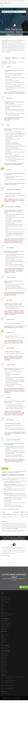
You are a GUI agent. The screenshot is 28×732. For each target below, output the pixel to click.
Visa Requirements (5, 597)
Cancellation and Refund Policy (8, 613)
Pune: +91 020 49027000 (6, 682)
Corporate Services (5, 647)
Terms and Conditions (6, 615)
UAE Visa (3, 668)
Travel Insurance (4, 625)
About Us (3, 605)
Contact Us (3, 606)
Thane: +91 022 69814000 (7, 688)
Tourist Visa (7, 58)
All (2, 58)
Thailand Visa (4, 664)
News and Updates (5, 602)
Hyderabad (3, 642)
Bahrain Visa (4, 657)
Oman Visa (3, 662)
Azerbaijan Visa (4, 655)
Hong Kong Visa (4, 658)
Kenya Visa (3, 660)
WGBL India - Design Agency (13, 698)
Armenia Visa (4, 654)
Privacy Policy (4, 612)
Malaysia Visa (4, 661)
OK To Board (4, 629)
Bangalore (3, 640)
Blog (2, 608)
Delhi (2, 643)
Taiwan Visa (3, 667)
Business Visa (15, 58)
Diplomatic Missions (5, 599)
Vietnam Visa (4, 671)
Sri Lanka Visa (4, 670)
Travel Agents (4, 648)
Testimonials (3, 600)
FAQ (2, 610)
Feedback (3, 609)
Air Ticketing (3, 622)
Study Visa (22, 58)
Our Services (4, 596)
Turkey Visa (3, 665)
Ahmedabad (3, 639)
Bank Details (4, 616)
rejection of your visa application (12, 528)
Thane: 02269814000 (20, 0)
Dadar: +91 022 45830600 (7, 685)
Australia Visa (4, 652)
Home (2, 595)
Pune (2, 633)
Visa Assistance (4, 620)
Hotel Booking (4, 627)
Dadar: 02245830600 (12, 0)
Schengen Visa (4, 673)
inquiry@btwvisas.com (6, 2)
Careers (3, 603)
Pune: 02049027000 (4, 0)
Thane (2, 637)
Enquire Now (4, 468)
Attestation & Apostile (5, 623)
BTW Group (18, 697)
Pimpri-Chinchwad (5, 634)
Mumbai (3, 636)
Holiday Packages (5, 626)
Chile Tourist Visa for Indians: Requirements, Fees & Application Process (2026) (14, 539)
